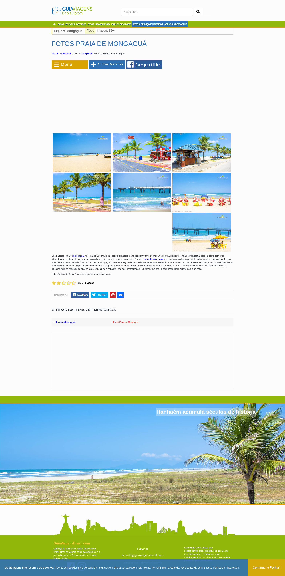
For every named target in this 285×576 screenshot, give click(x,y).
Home (55, 53)
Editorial (142, 549)
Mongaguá (86, 53)
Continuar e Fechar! (266, 567)
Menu (66, 64)
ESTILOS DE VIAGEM (121, 24)
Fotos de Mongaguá (66, 322)
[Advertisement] (91, 98)
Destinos (66, 53)
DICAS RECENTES (66, 24)
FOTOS (91, 24)
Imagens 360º (106, 30)
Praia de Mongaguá (153, 259)
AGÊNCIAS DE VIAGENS (175, 24)
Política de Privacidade (226, 567)
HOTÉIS (136, 24)
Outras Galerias (110, 64)
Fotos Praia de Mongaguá (125, 322)
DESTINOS (81, 24)
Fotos (90, 30)
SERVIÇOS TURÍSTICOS (152, 24)
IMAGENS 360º (102, 24)
